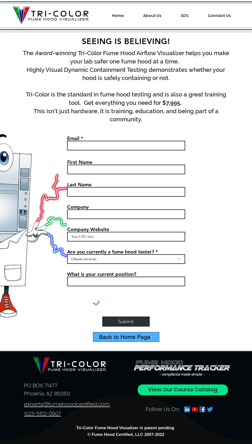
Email (73, 138)
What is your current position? (101, 274)
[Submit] (126, 322)
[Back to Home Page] (126, 337)
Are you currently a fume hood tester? (110, 251)
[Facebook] (202, 409)
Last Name (79, 184)
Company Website (88, 229)
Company (78, 207)
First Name (79, 162)
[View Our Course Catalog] (183, 389)
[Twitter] (210, 409)
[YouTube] (195, 409)
